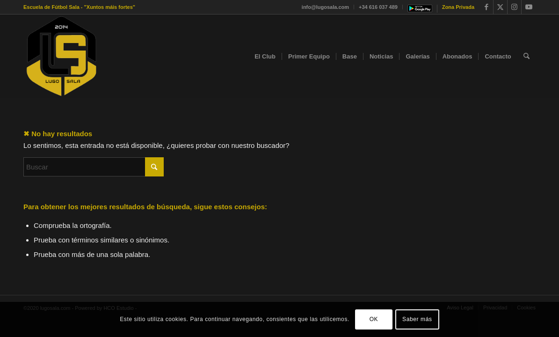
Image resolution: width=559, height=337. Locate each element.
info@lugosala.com (325, 7)
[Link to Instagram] (514, 7)
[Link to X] (500, 7)
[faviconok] (61, 57)
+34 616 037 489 (378, 7)
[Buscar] (526, 57)
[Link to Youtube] (529, 7)
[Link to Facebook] (486, 7)
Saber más (417, 319)
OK (374, 319)
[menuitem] (325, 7)
